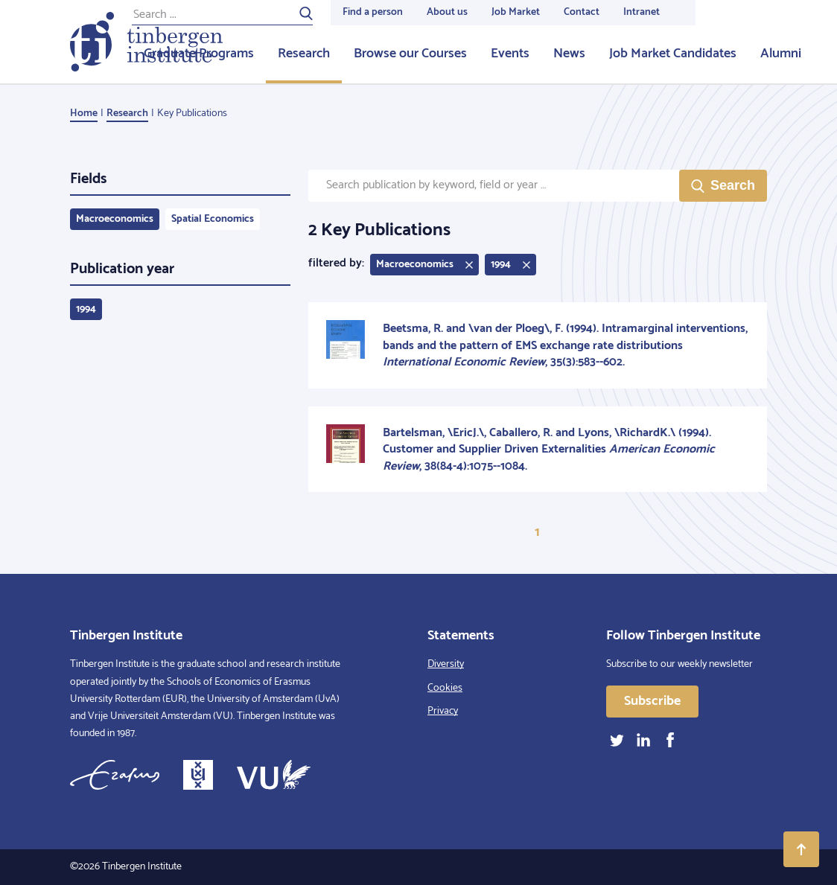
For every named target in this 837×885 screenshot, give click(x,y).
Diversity (445, 664)
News (569, 53)
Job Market (515, 12)
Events (510, 53)
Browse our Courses (410, 53)
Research (304, 53)
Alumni (780, 53)
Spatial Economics (212, 219)
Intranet (641, 12)
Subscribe (652, 701)
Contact (581, 12)
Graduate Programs (199, 53)
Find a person (373, 12)
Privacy (442, 711)
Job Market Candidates (672, 53)
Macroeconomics (114, 219)
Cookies (444, 688)
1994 (86, 309)
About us (447, 12)
